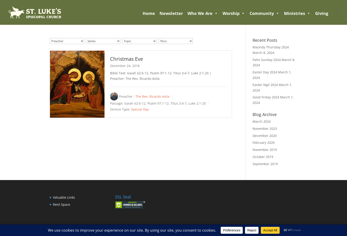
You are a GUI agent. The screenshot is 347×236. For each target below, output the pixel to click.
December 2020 (265, 135)
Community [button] (264, 13)
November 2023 (265, 128)
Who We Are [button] (202, 13)
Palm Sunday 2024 (267, 60)
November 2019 (265, 149)
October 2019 (263, 157)
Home (149, 13)
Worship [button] (234, 13)
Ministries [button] (297, 13)
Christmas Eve (126, 58)
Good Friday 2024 (266, 97)
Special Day (140, 109)
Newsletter (171, 13)
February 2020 (264, 142)
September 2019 (265, 164)
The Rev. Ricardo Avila (152, 96)
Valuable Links (64, 197)
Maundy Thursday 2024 (271, 47)
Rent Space (61, 204)
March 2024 (262, 121)
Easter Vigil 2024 (265, 85)
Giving (321, 13)
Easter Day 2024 (265, 72)
